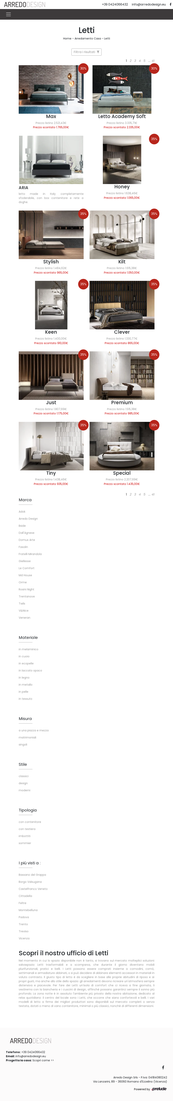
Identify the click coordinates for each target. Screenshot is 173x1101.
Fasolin (23, 547)
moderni (24, 790)
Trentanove (27, 596)
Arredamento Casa (88, 38)
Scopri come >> (43, 1060)
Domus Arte (27, 540)
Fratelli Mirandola (30, 554)
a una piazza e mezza (34, 730)
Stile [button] (23, 764)
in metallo (25, 685)
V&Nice (24, 611)
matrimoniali (27, 737)
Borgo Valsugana (30, 882)
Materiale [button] (28, 637)
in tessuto (25, 699)
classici (24, 776)
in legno (24, 678)
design (23, 783)
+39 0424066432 (33, 1052)
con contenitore (30, 822)
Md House (25, 575)
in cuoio (24, 656)
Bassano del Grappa (32, 875)
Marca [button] (25, 500)
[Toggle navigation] (8, 14)
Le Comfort (26, 568)
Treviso (24, 931)
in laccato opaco (30, 670)
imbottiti (25, 836)
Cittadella (25, 896)
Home (67, 38)
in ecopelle (26, 663)
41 (153, 61)
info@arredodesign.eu (31, 1056)
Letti (107, 38)
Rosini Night (26, 589)
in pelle (23, 692)
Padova (24, 917)
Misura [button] (25, 718)
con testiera (27, 829)
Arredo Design (28, 519)
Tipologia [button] (28, 810)
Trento (23, 924)
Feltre (22, 903)
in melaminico (28, 649)
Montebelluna (28, 910)
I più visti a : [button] (30, 863)
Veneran (24, 618)
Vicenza (24, 938)
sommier (25, 843)
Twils (22, 603)
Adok (22, 512)
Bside (22, 526)
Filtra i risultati (86, 52)
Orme (23, 582)
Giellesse (25, 561)
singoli (23, 745)
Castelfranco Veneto (33, 889)
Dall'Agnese (26, 533)
